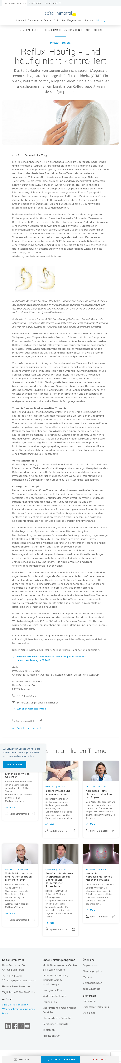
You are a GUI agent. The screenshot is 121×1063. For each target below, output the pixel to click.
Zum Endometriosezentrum (31, 709)
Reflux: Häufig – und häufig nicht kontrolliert (73, 30)
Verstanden (14, 764)
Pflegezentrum (74, 20)
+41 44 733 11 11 (15, 976)
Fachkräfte (59, 20)
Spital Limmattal (25, 721)
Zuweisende (35, 3)
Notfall (99, 1059)
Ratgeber (54, 43)
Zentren (48, 20)
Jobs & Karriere (53, 3)
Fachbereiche (35, 20)
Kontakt (24, 1059)
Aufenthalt (21, 20)
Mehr (12, 807)
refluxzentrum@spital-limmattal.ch (37, 703)
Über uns (88, 20)
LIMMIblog (100, 20)
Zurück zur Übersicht (28, 728)
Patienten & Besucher (15, 3)
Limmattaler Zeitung (75, 650)
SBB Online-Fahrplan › (15, 1005)
